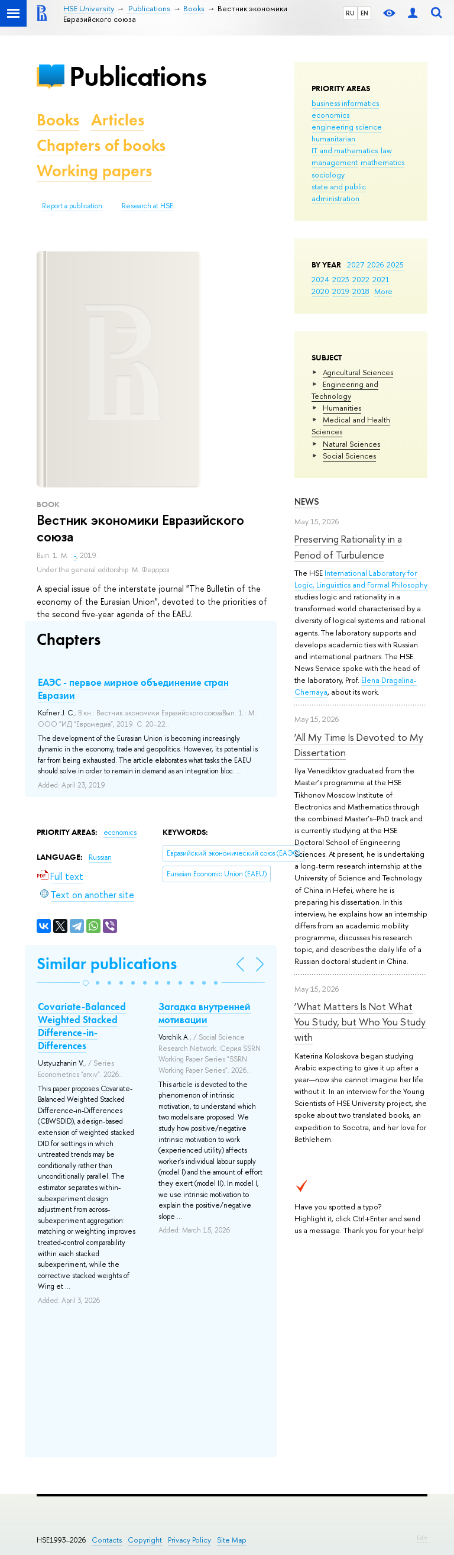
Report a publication (72, 206)
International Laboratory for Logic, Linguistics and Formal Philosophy (360, 578)
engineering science (347, 126)
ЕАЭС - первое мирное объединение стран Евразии (133, 689)
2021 (381, 279)
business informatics (345, 103)
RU (350, 13)
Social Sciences (349, 455)
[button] (86, 983)
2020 (320, 291)
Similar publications (107, 963)
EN (364, 13)
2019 (340, 291)
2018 (360, 291)
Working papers (94, 170)
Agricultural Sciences (358, 372)
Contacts (107, 1540)
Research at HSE (147, 206)
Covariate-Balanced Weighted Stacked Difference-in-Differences (82, 1026)
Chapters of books (101, 145)
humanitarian (333, 138)
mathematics (382, 162)
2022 (360, 279)
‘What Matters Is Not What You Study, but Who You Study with (360, 1021)
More (383, 291)
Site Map (232, 1540)
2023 (340, 279)
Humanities (342, 407)
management (335, 162)
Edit (422, 1538)
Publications (137, 76)
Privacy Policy (189, 1540)
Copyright (145, 1540)
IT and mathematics (345, 150)
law (386, 150)
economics (330, 114)
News (306, 501)
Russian (100, 857)
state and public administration (339, 192)
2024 (320, 279)
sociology (328, 174)
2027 (355, 264)
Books (58, 119)
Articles (117, 119)
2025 (395, 264)
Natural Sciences (351, 443)
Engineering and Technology (345, 390)
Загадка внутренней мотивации (204, 1013)
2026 (375, 264)
